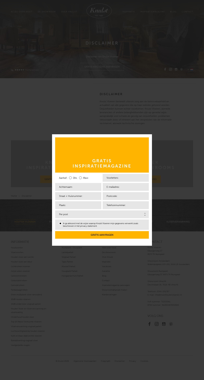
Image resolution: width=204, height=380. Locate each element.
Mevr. (84, 177)
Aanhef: (63, 178)
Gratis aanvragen (102, 233)
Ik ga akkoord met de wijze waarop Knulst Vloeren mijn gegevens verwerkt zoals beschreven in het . (98, 224)
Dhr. (73, 177)
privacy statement (88, 226)
